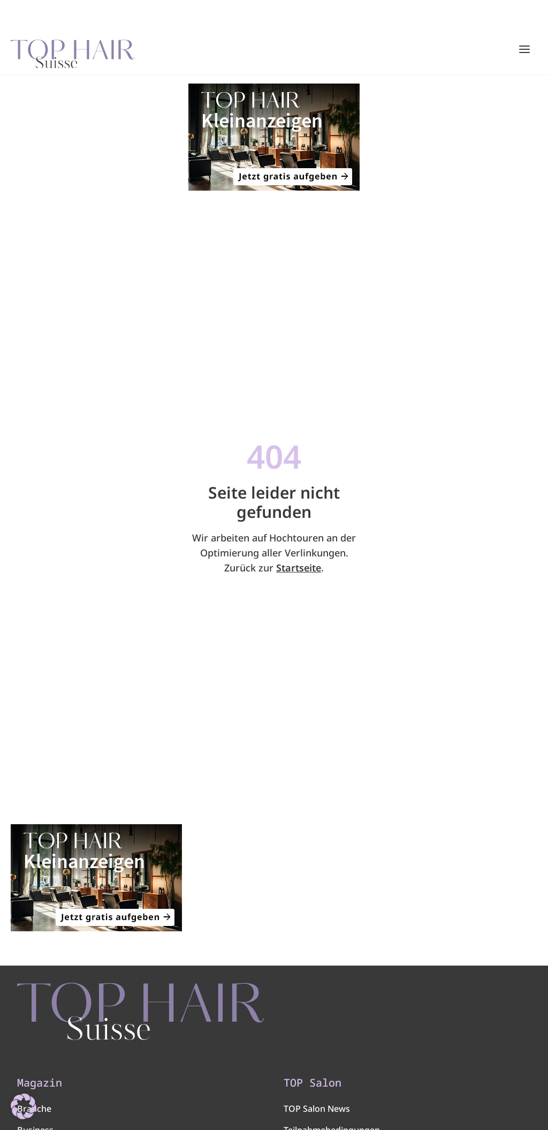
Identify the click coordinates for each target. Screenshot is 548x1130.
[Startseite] (72, 50)
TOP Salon (312, 1082)
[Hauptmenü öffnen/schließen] (524, 49)
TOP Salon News (317, 1108)
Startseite (298, 567)
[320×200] (274, 137)
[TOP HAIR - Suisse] (140, 1011)
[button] (23, 1106)
